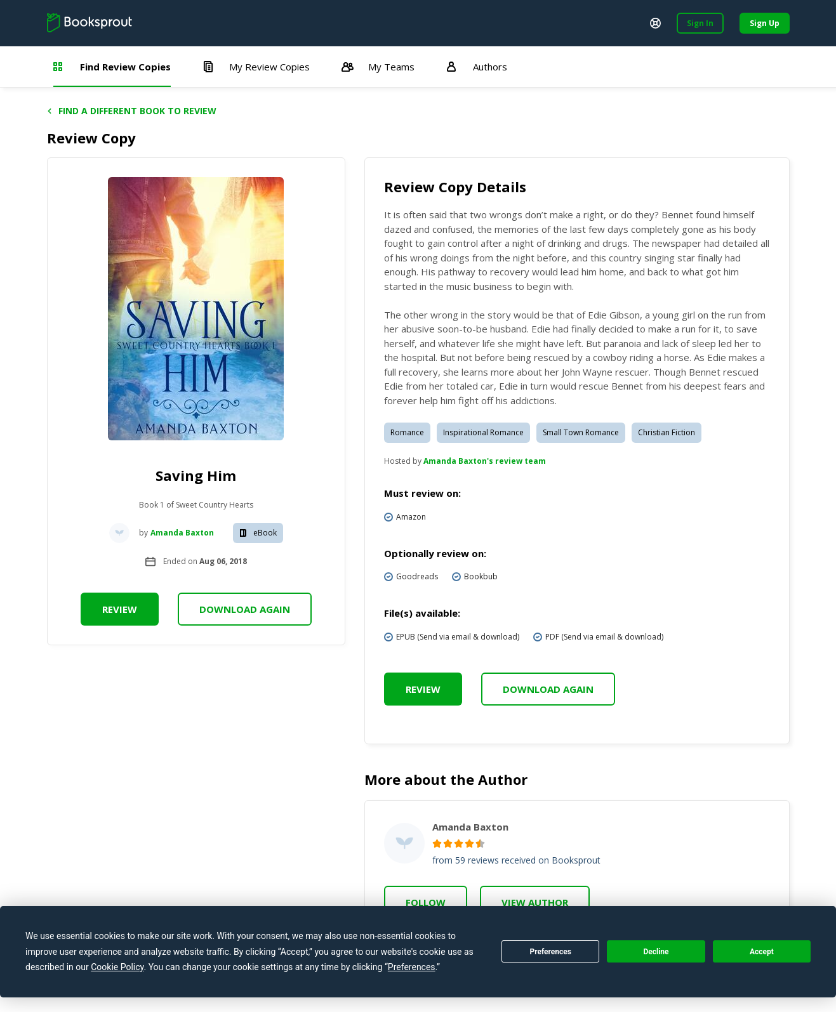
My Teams (378, 66)
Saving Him (196, 475)
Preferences (550, 951)
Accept (762, 951)
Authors (476, 66)
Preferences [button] (411, 967)
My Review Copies (256, 66)
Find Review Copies (112, 66)
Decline (655, 951)
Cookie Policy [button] (117, 967)
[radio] (437, 843)
